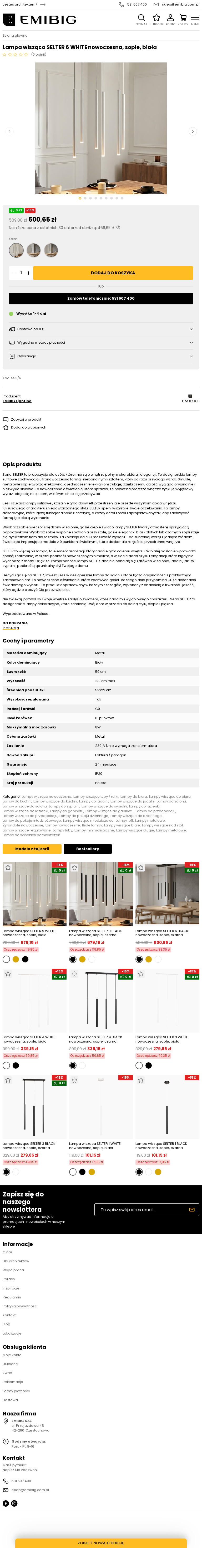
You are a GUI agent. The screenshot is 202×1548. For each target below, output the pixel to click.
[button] (13, 273)
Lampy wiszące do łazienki (25, 811)
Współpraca (13, 1270)
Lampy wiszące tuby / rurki (95, 796)
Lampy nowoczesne (63, 825)
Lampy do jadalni (93, 801)
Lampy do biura (133, 796)
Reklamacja (13, 1381)
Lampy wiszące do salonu (25, 806)
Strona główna (15, 35)
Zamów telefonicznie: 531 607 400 (101, 298)
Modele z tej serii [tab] (32, 848)
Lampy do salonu (171, 801)
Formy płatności (16, 1391)
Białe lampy (92, 825)
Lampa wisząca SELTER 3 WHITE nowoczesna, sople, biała (161, 1039)
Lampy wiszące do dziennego (136, 816)
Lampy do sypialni (64, 806)
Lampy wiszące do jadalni (132, 801)
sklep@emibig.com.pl (180, 4)
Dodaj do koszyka (113, 273)
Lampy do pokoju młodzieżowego (32, 820)
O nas (8, 1252)
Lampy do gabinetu (66, 811)
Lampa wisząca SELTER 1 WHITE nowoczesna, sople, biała (95, 1146)
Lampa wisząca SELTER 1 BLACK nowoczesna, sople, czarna (161, 1146)
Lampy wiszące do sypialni (104, 806)
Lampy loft (124, 820)
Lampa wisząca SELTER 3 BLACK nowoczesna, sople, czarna (29, 1146)
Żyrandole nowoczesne (23, 825)
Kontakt (9, 1315)
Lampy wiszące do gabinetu (109, 811)
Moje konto (12, 1354)
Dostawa (10, 1400)
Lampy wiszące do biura (170, 796)
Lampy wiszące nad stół (162, 825)
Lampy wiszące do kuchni (55, 801)
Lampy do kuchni (17, 801)
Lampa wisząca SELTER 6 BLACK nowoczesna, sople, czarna (161, 933)
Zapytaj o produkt (26, 419)
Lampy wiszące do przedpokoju (30, 816)
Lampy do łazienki (144, 806)
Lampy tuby (62, 830)
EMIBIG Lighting (17, 401)
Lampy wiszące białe (122, 825)
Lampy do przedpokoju (155, 811)
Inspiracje (11, 1288)
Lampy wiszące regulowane (27, 830)
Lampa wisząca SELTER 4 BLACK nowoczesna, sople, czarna (95, 1039)
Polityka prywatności (20, 1306)
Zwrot (7, 1372)
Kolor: (13, 239)
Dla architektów (16, 1261)
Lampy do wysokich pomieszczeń (31, 835)
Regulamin (12, 1297)
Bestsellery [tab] (87, 848)
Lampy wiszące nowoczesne (46, 796)
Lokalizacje (12, 1333)
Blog (6, 1324)
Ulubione (10, 1363)
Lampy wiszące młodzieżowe (88, 820)
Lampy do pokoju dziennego (83, 816)
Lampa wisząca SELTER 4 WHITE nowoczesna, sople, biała (29, 1039)
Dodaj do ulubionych (28, 427)
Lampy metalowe (150, 820)
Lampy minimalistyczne (94, 830)
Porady (9, 1279)
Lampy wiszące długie (135, 830)
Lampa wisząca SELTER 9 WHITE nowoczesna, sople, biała (29, 933)
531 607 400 (137, 4)
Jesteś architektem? (20, 4)
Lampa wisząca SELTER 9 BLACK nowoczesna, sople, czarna (95, 933)
